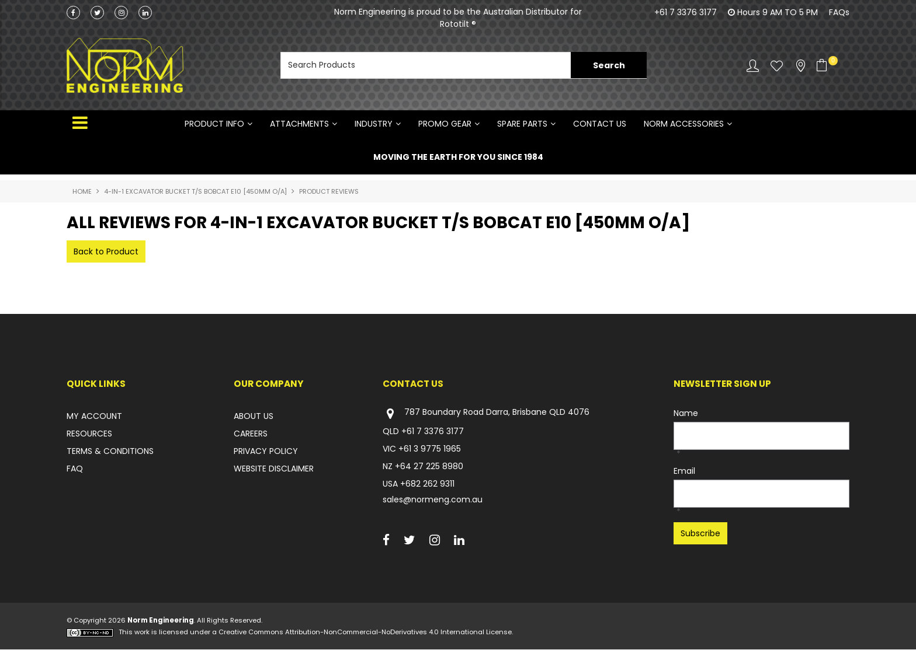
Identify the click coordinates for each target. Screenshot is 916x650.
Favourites (777, 66)
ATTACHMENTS (299, 124)
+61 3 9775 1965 (429, 449)
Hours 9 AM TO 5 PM (777, 12)
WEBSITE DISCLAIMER (274, 468)
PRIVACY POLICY (266, 451)
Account (753, 66)
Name (686, 413)
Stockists (800, 66)
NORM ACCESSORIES (684, 124)
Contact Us (599, 124)
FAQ (75, 468)
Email (684, 471)
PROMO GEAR (444, 124)
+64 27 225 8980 (429, 466)
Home (82, 191)
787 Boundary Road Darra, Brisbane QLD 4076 (486, 413)
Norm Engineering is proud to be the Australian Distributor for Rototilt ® (458, 18)
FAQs (839, 12)
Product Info (214, 124)
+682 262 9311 (427, 484)
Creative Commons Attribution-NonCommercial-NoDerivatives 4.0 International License (365, 632)
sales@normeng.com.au (433, 499)
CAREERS (251, 433)
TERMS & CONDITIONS (110, 451)
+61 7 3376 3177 (685, 12)
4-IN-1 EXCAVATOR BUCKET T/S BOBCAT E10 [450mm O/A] (195, 191)
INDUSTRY (374, 124)
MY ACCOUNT (94, 416)
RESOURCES (89, 433)
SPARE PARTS (522, 124)
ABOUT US (253, 416)
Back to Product (106, 251)
